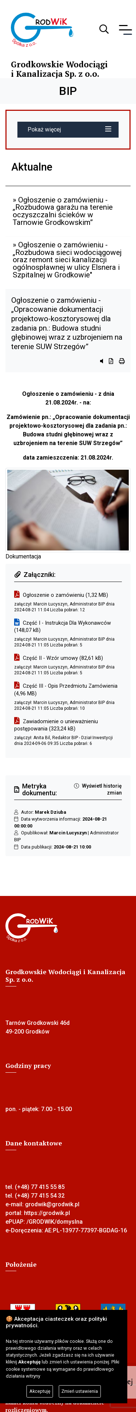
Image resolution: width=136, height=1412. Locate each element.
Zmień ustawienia (79, 1391)
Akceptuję (39, 1391)
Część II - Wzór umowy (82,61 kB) (63, 658)
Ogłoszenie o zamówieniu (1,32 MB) (65, 595)
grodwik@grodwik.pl (52, 1204)
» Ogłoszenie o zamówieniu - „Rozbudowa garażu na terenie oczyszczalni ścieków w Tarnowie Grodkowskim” (63, 211)
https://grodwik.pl (47, 1213)
